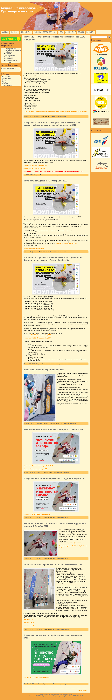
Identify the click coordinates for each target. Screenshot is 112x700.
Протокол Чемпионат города (33, 469)
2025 (45, 469)
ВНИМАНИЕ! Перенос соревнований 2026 (44, 370)
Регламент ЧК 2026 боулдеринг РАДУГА (37, 338)
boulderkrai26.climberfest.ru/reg (66, 243)
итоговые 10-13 (29, 623)
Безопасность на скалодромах (11, 61)
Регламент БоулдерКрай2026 (34, 248)
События (5, 84)
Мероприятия (6, 78)
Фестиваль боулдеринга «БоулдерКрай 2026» (46, 181)
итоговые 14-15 (29, 626)
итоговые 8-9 (28, 620)
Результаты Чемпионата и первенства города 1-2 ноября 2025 (54, 429)
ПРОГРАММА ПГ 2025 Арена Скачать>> (37, 677)
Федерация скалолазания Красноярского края (57, 694)
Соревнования (7, 85)
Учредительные (11, 49)
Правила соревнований (10, 54)
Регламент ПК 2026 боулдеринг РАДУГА (37, 335)
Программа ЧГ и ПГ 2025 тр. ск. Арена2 (37, 514)
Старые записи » (82, 690)
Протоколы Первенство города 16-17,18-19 (38, 466)
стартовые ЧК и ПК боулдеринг (34, 168)
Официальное (7, 82)
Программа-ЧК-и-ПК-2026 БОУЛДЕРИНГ (37, 165)
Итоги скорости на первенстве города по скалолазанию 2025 (53, 564)
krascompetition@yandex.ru (72, 543)
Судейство (9, 57)
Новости (5, 80)
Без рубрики (6, 76)
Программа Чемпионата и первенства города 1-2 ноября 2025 (54, 478)
